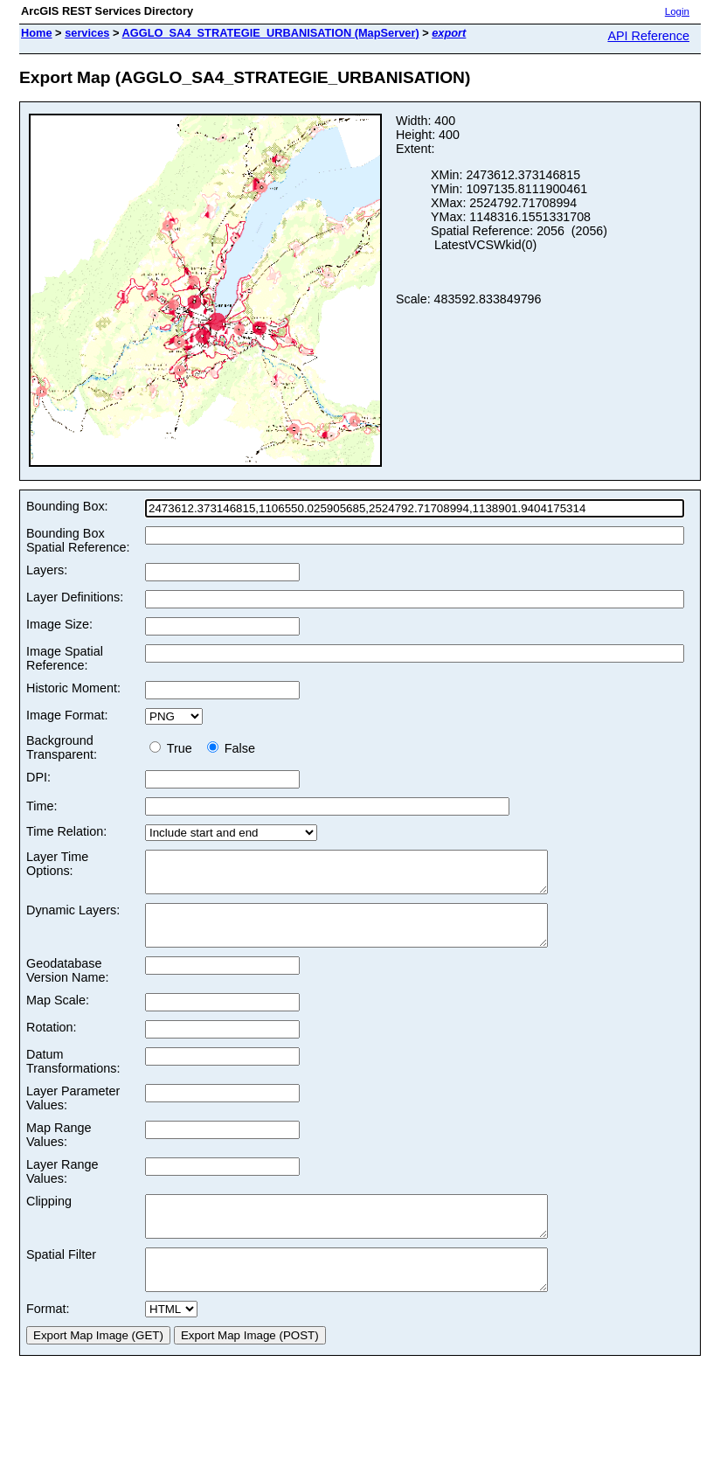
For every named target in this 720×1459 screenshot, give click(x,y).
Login (677, 11)
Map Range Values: (58, 1150)
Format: (48, 1340)
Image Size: (59, 624)
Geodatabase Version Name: (67, 986)
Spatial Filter (61, 1278)
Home (36, 32)
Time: (41, 806)
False (231, 748)
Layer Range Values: (62, 1187)
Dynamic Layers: (73, 918)
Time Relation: (66, 831)
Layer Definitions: (74, 597)
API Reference (648, 36)
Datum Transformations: (73, 1077)
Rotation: (51, 1043)
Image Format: (67, 715)
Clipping (49, 1217)
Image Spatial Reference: (64, 658)
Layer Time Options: (57, 864)
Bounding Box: (67, 506)
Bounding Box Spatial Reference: (77, 540)
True (174, 748)
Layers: (46, 570)
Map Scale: (57, 1016)
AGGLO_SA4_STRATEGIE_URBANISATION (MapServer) (270, 32)
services (87, 32)
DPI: (38, 777)
